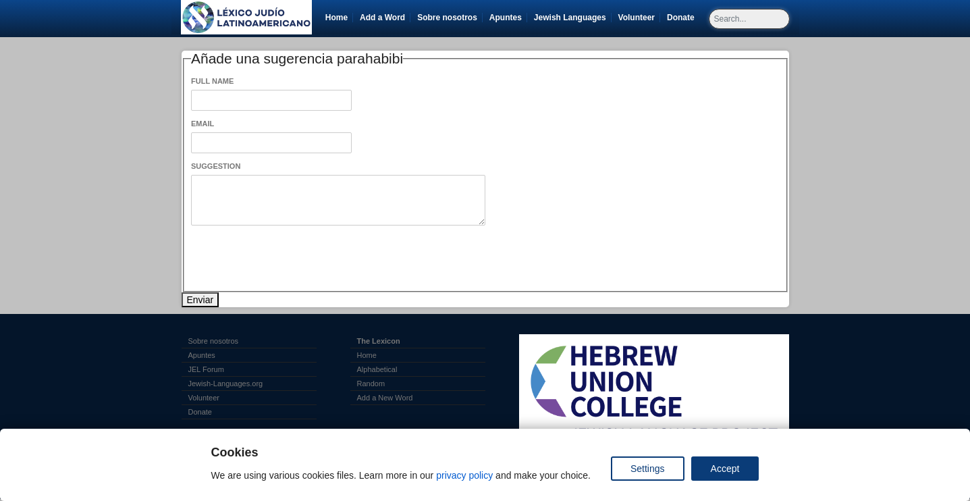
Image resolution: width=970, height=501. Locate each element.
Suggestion (215, 166)
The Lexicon (378, 341)
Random (371, 383)
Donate (683, 17)
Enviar (200, 299)
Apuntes (505, 17)
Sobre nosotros (447, 17)
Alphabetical (377, 369)
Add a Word (382, 17)
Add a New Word (385, 398)
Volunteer (638, 17)
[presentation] (293, 258)
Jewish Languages (572, 17)
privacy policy (464, 475)
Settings (647, 468)
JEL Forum (206, 369)
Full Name (212, 81)
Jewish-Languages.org (225, 383)
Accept (725, 468)
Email (202, 124)
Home (336, 17)
